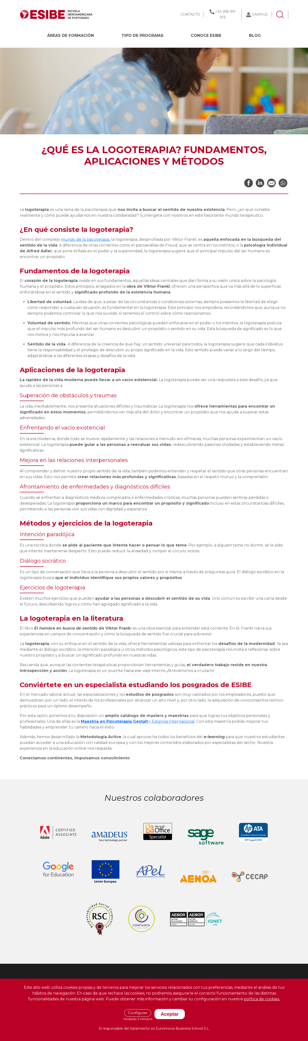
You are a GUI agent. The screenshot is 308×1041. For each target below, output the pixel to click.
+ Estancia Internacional (138, 721)
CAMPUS (260, 14)
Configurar (137, 1012)
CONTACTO (190, 14)
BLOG (255, 35)
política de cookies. (262, 999)
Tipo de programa (142, 35)
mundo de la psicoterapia (85, 239)
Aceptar (170, 1014)
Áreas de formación (70, 35)
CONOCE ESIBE (206, 35)
